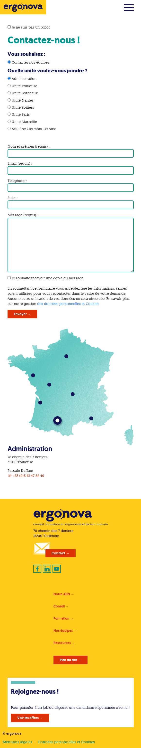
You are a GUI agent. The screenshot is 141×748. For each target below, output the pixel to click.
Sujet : (13, 198)
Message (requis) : (23, 215)
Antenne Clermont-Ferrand (34, 129)
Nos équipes (63, 630)
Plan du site (68, 660)
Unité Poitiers (23, 107)
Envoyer (20, 314)
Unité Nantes (23, 100)
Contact (58, 553)
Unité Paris (21, 114)
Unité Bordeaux (25, 93)
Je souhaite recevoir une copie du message (47, 278)
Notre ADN (61, 594)
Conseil (59, 606)
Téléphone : (17, 181)
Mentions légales (17, 742)
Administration (24, 79)
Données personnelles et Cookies (66, 742)
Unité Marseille (24, 122)
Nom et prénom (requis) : (29, 146)
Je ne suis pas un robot (29, 27)
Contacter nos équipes (30, 62)
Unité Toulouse (24, 86)
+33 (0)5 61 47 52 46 (28, 476)
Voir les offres (28, 718)
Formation (61, 618)
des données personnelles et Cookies (68, 304)
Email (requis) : (20, 163)
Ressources (62, 643)
